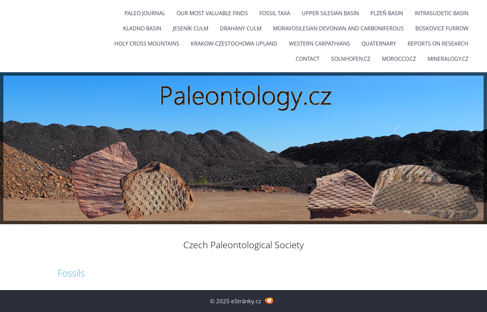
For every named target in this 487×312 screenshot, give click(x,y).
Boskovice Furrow (441, 28)
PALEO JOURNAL (144, 13)
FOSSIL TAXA (274, 13)
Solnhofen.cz (350, 58)
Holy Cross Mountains (146, 43)
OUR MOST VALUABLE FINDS (212, 13)
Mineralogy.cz (447, 58)
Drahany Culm (240, 28)
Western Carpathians (319, 43)
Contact (308, 58)
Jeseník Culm (190, 28)
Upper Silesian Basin (330, 13)
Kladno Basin (142, 28)
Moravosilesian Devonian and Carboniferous (338, 28)
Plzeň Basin (386, 13)
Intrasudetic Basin (441, 13)
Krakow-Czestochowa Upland (234, 43)
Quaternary (379, 43)
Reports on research (438, 43)
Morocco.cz (399, 58)
